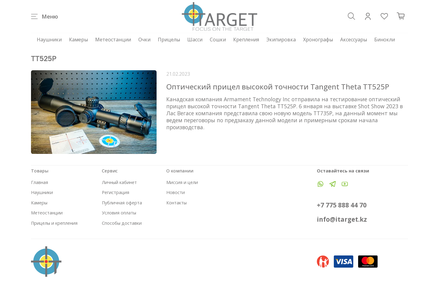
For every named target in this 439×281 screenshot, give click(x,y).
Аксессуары (353, 39)
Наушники (49, 39)
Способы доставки (122, 223)
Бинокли (384, 39)
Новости (175, 192)
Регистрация (115, 192)
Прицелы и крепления (54, 223)
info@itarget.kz (342, 219)
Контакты (176, 203)
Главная (39, 182)
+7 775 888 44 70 (342, 205)
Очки (144, 39)
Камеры (78, 39)
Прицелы (169, 39)
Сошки (218, 39)
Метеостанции (113, 39)
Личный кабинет (119, 182)
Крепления (246, 39)
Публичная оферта (122, 203)
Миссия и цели (182, 182)
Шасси (194, 39)
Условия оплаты (119, 213)
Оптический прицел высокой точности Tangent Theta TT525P (277, 87)
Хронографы (318, 39)
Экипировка (281, 39)
